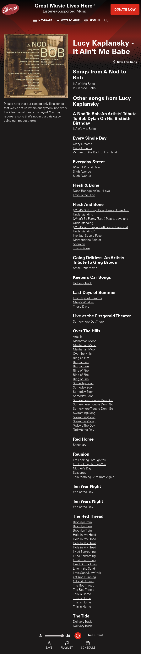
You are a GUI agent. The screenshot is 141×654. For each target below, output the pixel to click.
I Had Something (84, 551)
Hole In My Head (84, 535)
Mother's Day (82, 468)
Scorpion (79, 244)
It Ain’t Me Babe (84, 84)
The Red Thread (83, 585)
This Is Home (82, 594)
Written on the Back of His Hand (95, 152)
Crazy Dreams (82, 144)
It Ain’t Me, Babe (84, 88)
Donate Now (125, 9)
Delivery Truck (82, 283)
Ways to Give (68, 20)
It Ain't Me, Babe (84, 129)
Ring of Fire (81, 362)
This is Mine (81, 248)
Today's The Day (84, 425)
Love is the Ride (84, 195)
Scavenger (80, 472)
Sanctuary (79, 445)
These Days (81, 306)
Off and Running (84, 581)
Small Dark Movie (85, 268)
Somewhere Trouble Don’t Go (93, 404)
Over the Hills (82, 353)
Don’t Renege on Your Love (91, 191)
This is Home (82, 606)
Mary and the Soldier (87, 240)
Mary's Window (83, 302)
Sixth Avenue (82, 171)
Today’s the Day (83, 430)
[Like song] (124, 61)
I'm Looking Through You (89, 460)
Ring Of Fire (81, 358)
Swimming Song (84, 413)
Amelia (78, 337)
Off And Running (84, 577)
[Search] (106, 20)
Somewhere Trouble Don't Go (93, 400)
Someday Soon (83, 383)
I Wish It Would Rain (86, 167)
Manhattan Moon (84, 341)
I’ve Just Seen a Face (87, 235)
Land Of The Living (85, 564)
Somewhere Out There (88, 321)
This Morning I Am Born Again (93, 477)
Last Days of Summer (87, 298)
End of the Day (83, 492)
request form (27, 120)
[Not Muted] (40, 635)
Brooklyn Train (82, 522)
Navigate (42, 20)
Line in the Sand (84, 568)
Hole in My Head (84, 547)
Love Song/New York (87, 573)
